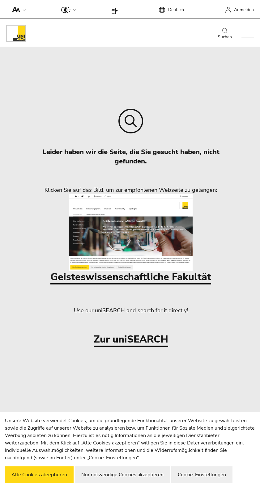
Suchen (225, 34)
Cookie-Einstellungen (202, 474)
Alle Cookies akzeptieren (39, 474)
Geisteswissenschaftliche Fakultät (130, 239)
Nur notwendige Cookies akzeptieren (122, 474)
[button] (17, 9)
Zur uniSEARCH (131, 339)
